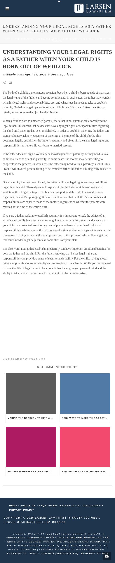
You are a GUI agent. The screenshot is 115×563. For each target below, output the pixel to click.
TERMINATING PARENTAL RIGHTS (63, 549)
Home (8, 38)
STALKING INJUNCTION (92, 541)
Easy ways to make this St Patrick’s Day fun (86, 418)
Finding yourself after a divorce (32, 471)
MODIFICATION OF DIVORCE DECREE (54, 537)
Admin (11, 74)
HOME (13, 505)
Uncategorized (62, 74)
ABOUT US (28, 505)
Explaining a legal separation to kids (86, 471)
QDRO (61, 545)
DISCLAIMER (91, 505)
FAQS (43, 505)
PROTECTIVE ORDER (58, 541)
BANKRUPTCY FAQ (94, 553)
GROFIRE (59, 522)
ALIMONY (96, 533)
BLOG (54, 505)
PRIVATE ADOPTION (83, 545)
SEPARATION (16, 537)
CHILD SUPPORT (75, 533)
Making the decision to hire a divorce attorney (32, 418)
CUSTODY (54, 533)
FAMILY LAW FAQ (41, 553)
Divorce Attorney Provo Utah (24, 359)
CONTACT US (70, 505)
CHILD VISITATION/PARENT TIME (31, 545)
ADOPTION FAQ (68, 553)
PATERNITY (36, 533)
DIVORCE (20, 533)
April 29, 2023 (36, 74)
